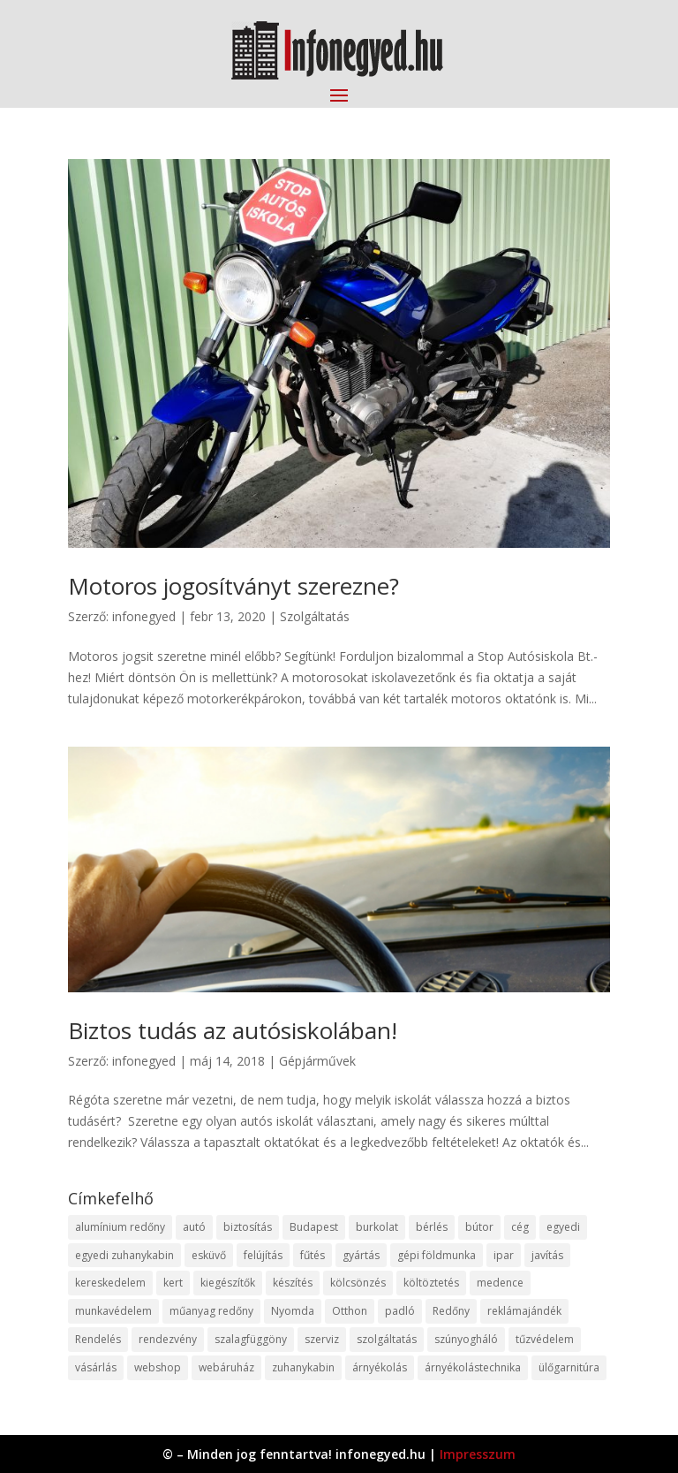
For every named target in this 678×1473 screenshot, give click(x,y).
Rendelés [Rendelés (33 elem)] (98, 1339)
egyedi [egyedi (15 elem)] (563, 1226)
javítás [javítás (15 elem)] (547, 1255)
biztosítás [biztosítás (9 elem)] (247, 1226)
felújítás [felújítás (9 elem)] (263, 1255)
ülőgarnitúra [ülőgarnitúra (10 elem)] (569, 1367)
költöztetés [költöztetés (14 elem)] (431, 1282)
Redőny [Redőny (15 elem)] (451, 1310)
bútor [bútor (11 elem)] (479, 1226)
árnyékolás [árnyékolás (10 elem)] (379, 1367)
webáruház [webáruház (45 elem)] (226, 1367)
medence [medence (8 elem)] (500, 1282)
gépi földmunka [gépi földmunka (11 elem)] (436, 1255)
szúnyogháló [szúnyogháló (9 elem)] (466, 1339)
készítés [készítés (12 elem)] (293, 1282)
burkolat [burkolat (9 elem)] (377, 1226)
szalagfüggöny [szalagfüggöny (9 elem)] (251, 1339)
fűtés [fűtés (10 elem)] (312, 1255)
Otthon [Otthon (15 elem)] (349, 1310)
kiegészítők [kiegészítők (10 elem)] (227, 1282)
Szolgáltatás (315, 616)
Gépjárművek (317, 1060)
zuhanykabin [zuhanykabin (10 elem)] (303, 1367)
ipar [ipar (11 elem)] (503, 1255)
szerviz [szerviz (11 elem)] (322, 1339)
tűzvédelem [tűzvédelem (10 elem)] (545, 1339)
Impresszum (478, 1454)
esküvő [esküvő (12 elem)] (209, 1255)
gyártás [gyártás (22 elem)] (361, 1255)
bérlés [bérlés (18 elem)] (432, 1226)
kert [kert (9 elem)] (173, 1282)
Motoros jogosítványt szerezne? (233, 586)
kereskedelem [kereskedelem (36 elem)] (110, 1282)
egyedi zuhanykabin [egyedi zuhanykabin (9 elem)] (124, 1255)
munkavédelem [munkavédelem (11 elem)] (113, 1310)
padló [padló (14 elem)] (400, 1310)
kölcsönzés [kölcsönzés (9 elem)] (358, 1282)
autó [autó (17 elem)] (194, 1226)
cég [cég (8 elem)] (520, 1226)
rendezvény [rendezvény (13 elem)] (168, 1339)
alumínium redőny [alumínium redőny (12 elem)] (120, 1226)
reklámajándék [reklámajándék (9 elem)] (524, 1310)
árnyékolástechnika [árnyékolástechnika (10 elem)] (473, 1367)
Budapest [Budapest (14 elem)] (314, 1226)
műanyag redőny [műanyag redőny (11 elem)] (211, 1310)
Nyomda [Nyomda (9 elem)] (292, 1310)
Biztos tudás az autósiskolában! (232, 1030)
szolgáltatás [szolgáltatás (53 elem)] (387, 1339)
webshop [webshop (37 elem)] (157, 1367)
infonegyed (144, 616)
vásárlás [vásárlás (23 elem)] (96, 1367)
